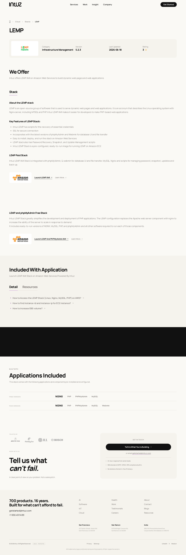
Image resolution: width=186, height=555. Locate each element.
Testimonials (117, 508)
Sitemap (96, 544)
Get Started (168, 4)
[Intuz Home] (15, 4)
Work (85, 4)
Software (83, 504)
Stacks (27, 22)
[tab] (13, 287)
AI (80, 500)
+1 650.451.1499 (16, 515)
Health (114, 500)
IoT (80, 508)
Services (74, 4)
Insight (95, 4)
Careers (115, 512)
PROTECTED (41, 543)
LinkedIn (164, 544)
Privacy (89, 544)
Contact (148, 504)
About (147, 500)
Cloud (17, 22)
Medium (174, 544)
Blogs (146, 508)
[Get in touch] (138, 447)
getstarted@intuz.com (141, 453)
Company (107, 4)
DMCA (35, 543)
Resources (148, 512)
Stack (13, 92)
